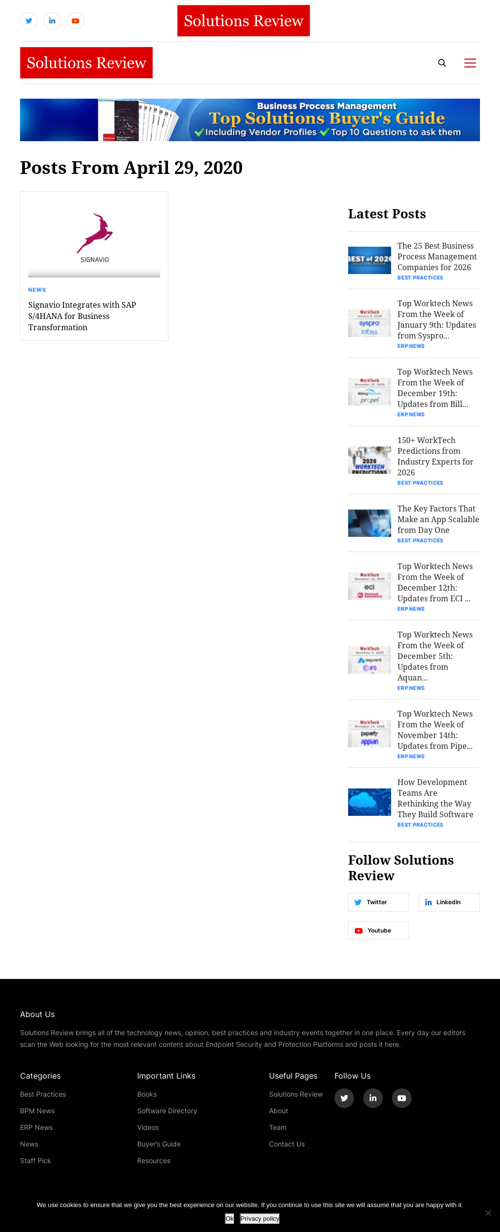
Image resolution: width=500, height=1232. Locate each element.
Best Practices (420, 277)
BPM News (37, 1110)
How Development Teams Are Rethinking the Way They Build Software (435, 798)
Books (147, 1094)
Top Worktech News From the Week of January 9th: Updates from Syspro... (436, 319)
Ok (230, 1218)
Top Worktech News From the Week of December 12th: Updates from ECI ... (435, 582)
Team (278, 1127)
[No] (488, 1212)
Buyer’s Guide (159, 1143)
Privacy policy (260, 1218)
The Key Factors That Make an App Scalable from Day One (438, 519)
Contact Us (287, 1143)
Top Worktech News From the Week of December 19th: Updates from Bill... (435, 387)
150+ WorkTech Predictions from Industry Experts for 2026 (435, 456)
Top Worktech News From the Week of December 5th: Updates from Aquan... (435, 655)
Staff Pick (35, 1160)
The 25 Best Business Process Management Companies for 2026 (437, 256)
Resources (153, 1160)
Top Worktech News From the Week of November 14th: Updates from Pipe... (435, 729)
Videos (148, 1127)
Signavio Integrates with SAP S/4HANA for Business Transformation (82, 315)
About (278, 1110)
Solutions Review (296, 1094)
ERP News (411, 345)
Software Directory (167, 1110)
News (37, 289)
